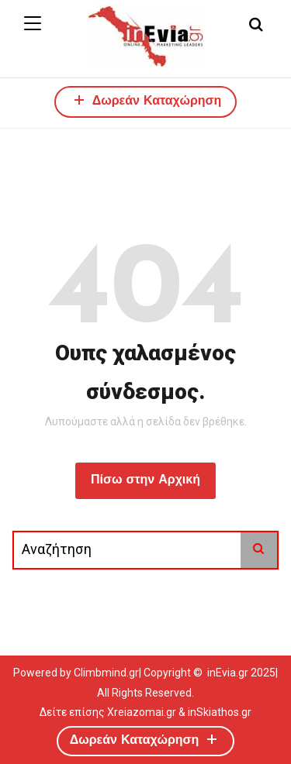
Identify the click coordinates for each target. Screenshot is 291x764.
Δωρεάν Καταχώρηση (146, 99)
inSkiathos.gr (219, 712)
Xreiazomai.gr (141, 712)
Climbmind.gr (106, 672)
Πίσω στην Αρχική (145, 480)
